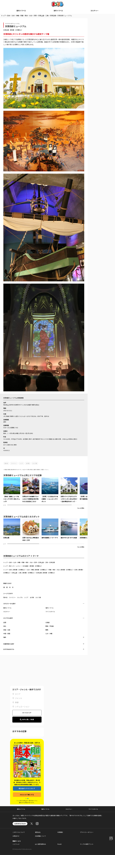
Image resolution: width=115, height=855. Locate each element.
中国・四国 (6, 633)
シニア (21, 463)
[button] (26, 798)
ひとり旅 (34, 463)
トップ (3, 15)
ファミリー (14, 463)
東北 (4, 626)
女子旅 (27, 463)
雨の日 (6, 463)
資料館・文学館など (16, 30)
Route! (60, 844)
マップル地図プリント (86, 844)
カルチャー (94, 10)
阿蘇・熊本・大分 (26, 15)
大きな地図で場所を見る (31, 405)
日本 (8, 15)
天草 (35, 15)
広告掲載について (40, 836)
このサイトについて (19, 832)
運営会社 (37, 832)
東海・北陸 (6, 630)
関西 (46, 630)
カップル (20, 597)
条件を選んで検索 (27, 719)
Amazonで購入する (27, 795)
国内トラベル (21, 10)
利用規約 (60, 832)
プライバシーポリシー (86, 832)
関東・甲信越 (49, 626)
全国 (4, 622)
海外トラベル (58, 10)
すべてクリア (26, 713)
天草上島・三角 (43, 15)
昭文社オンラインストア (27, 788)
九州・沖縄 (15, 15)
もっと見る (80, 508)
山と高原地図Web (40, 844)
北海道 (47, 622)
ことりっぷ (16, 844)
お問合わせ (16, 836)
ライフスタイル (50, 611)
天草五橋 (53, 15)
